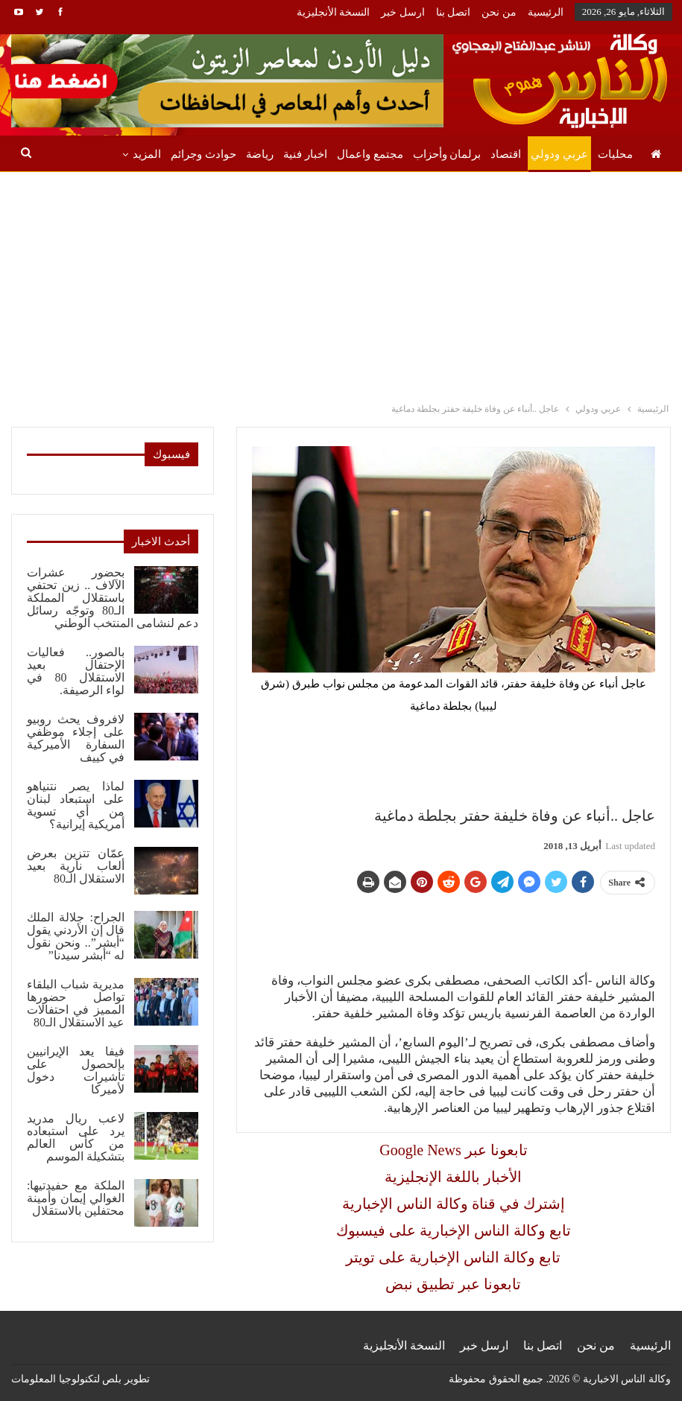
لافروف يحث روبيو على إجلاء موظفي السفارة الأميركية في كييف (75, 738)
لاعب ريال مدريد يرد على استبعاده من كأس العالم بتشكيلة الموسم (75, 1137)
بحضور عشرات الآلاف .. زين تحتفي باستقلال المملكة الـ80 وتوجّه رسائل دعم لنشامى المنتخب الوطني (112, 597)
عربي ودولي (559, 154)
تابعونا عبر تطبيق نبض (453, 1284)
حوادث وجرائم (203, 154)
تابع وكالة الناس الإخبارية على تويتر (453, 1257)
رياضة (260, 154)
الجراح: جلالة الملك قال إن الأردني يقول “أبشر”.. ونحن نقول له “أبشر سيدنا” (75, 936)
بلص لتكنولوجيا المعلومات (66, 1379)
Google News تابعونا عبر (453, 1150)
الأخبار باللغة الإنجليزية (453, 1177)
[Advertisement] (341, 284)
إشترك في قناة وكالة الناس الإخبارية (453, 1203)
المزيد (147, 154)
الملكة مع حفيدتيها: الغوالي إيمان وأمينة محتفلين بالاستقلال (75, 1198)
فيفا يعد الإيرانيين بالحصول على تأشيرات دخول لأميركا (75, 1070)
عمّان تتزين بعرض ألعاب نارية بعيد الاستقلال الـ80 (75, 866)
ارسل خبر (403, 12)
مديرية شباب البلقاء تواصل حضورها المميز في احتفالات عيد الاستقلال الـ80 (75, 1003)
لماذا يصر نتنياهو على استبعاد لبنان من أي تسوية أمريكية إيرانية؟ (75, 805)
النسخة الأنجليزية (333, 12)
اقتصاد (505, 154)
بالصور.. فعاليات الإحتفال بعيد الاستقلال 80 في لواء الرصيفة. (75, 671)
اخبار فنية (305, 154)
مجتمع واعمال (370, 154)
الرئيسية (545, 12)
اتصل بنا (453, 12)
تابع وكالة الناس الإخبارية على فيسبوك (453, 1230)
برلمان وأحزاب (447, 154)
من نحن (499, 12)
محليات (615, 154)
